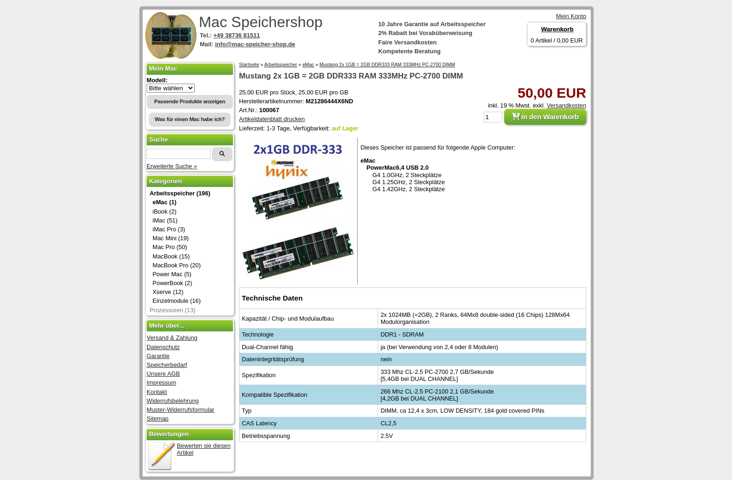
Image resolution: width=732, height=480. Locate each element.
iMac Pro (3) (169, 229)
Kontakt (157, 391)
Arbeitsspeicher (280, 64)
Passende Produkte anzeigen (189, 101)
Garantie (158, 355)
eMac (308, 64)
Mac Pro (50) (170, 247)
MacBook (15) (171, 256)
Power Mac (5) (172, 274)
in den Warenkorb (545, 117)
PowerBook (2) (172, 283)
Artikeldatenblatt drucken (272, 118)
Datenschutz (163, 347)
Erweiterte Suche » (172, 166)
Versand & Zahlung (172, 337)
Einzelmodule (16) (177, 300)
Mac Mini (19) (171, 238)
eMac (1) (164, 202)
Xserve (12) (168, 291)
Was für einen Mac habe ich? (190, 119)
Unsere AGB (163, 373)
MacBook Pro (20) (177, 265)
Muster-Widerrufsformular (180, 409)
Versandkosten (566, 105)
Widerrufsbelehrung (173, 400)
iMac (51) (165, 220)
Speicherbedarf (167, 364)
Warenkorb (557, 29)
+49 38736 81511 (236, 35)
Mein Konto (571, 16)
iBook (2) (164, 211)
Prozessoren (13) (172, 310)
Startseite (249, 64)
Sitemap (158, 418)
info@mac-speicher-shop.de (255, 44)
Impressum (161, 382)
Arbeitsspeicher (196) (179, 193)
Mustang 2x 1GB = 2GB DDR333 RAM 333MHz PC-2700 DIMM (387, 64)
